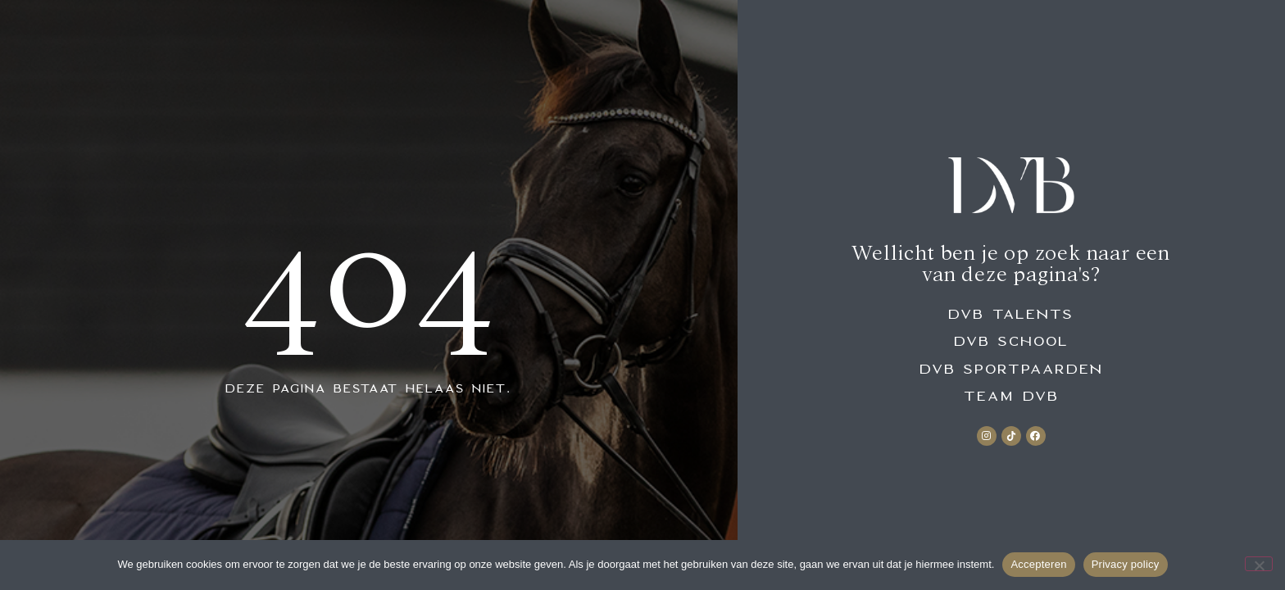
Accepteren (1038, 564)
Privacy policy (1126, 564)
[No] (1259, 563)
